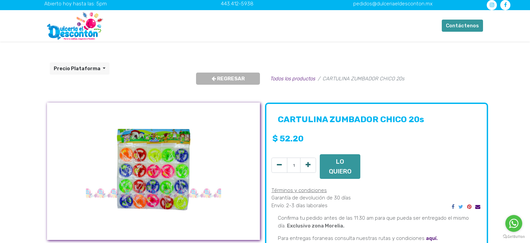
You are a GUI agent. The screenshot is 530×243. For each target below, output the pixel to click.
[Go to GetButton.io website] (514, 236)
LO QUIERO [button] (340, 166)
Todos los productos (292, 79)
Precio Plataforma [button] (77, 68)
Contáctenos (462, 26)
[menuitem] (165, 26)
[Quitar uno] (279, 165)
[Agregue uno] (308, 165)
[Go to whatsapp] (513, 223)
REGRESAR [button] (228, 79)
